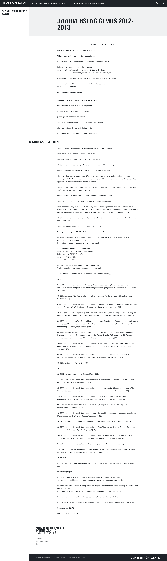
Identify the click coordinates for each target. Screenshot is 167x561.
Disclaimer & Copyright (43, 557)
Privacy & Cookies (59, 557)
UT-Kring (39, 3)
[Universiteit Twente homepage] (145, 557)
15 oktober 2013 (77, 3)
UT (33, 3)
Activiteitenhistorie (57, 3)
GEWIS (46, 3)
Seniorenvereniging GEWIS (14, 12)
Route (38, 544)
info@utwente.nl (42, 541)
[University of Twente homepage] (14, 3)
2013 (67, 3)
